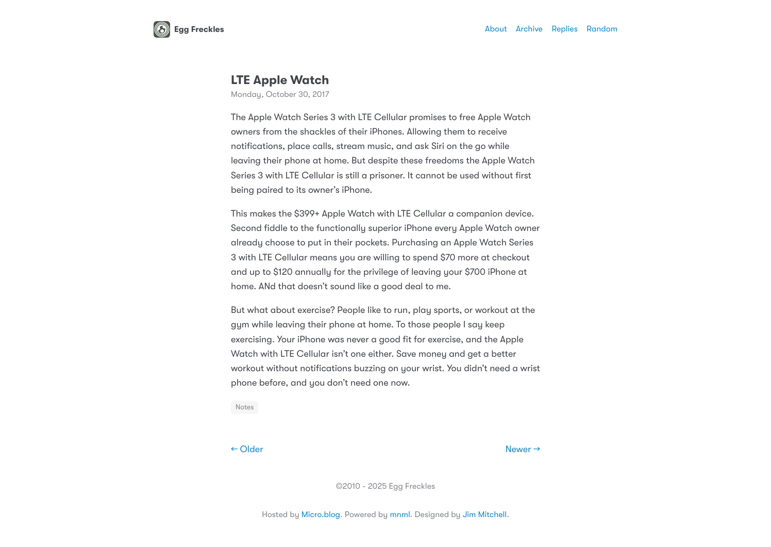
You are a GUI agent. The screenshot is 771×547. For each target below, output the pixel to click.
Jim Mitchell (485, 514)
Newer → (523, 449)
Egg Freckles (189, 29)
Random (601, 29)
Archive (529, 29)
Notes (245, 407)
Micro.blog (320, 514)
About (496, 29)
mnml (400, 514)
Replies (564, 29)
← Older (247, 449)
